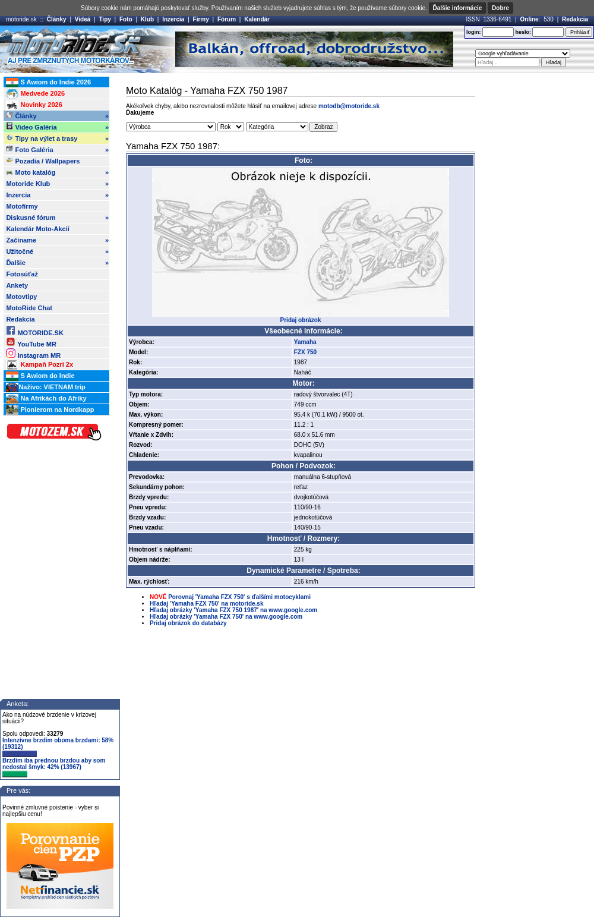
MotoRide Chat (29, 307)
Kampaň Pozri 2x (39, 365)
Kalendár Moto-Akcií (37, 228)
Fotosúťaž (22, 274)
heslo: (523, 32)
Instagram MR (33, 353)
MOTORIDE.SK (34, 331)
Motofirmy (21, 206)
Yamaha (305, 342)
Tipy (104, 19)
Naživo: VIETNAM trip (45, 387)
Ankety (17, 285)
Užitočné (57, 251)
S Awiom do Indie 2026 (48, 82)
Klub (147, 19)
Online (529, 19)
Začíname (57, 240)
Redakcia (575, 19)
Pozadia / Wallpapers (43, 160)
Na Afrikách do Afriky (46, 399)
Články (57, 19)
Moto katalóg (57, 172)
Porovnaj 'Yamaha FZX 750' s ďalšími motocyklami (239, 597)
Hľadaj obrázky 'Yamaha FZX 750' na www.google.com (226, 616)
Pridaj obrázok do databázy (188, 623)
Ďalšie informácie (457, 8)
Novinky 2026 (34, 105)
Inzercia (173, 19)
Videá (83, 19)
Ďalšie (57, 262)
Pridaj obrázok (300, 320)
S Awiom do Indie (40, 376)
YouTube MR (31, 342)
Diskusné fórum (57, 217)
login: (473, 32)
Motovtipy (21, 296)
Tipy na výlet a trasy (57, 138)
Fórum (226, 19)
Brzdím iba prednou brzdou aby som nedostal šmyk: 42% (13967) (53, 767)
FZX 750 (305, 352)
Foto (125, 19)
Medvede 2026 (35, 94)
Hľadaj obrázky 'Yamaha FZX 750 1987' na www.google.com (233, 610)
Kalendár (257, 19)
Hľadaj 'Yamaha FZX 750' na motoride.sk (206, 603)
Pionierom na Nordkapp (50, 410)
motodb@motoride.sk (349, 106)
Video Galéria (57, 127)
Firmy (201, 19)
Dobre (500, 8)
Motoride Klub (57, 183)
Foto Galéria (57, 150)
